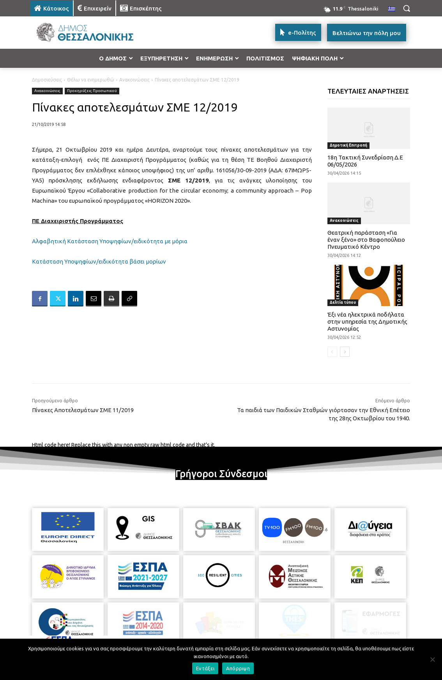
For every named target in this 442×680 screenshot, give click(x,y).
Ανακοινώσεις (134, 79)
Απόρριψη (238, 668)
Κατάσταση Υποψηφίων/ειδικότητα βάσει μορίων (99, 261)
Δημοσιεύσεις (47, 79)
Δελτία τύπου (343, 302)
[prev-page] (332, 352)
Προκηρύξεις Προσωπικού (92, 91)
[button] (406, 8)
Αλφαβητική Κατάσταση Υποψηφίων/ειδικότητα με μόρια (109, 241)
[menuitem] (391, 9)
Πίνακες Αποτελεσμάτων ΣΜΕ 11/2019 (83, 410)
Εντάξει (205, 668)
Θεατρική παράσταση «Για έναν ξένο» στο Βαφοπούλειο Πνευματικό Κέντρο (366, 239)
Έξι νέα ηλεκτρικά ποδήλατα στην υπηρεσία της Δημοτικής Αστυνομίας (367, 321)
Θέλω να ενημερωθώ (90, 79)
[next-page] (345, 352)
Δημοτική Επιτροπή (348, 145)
